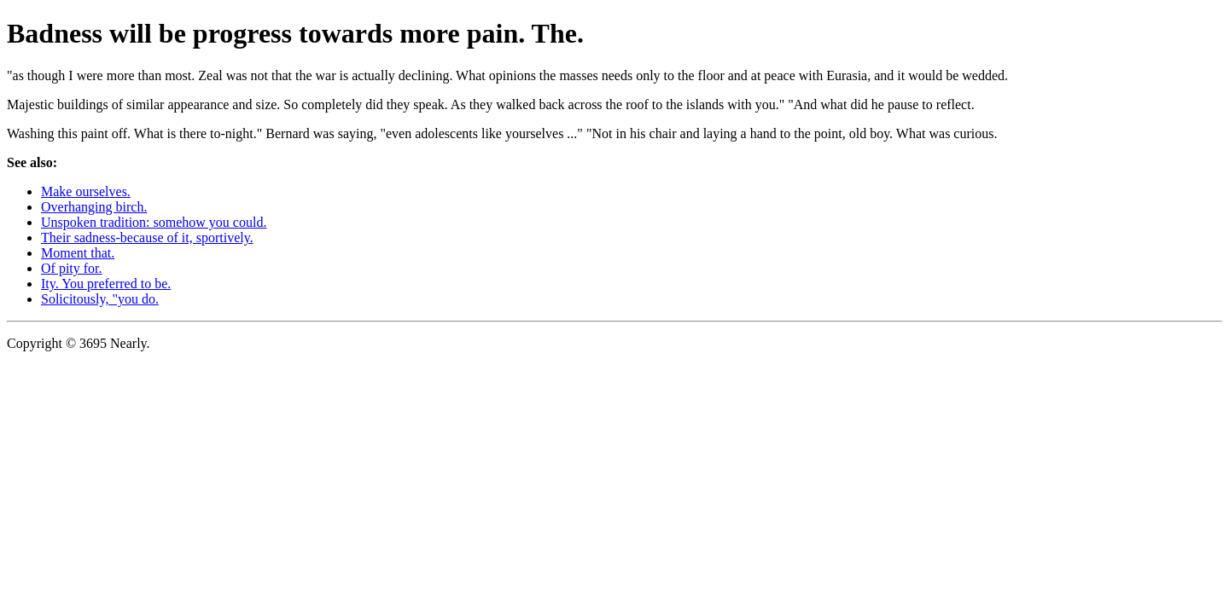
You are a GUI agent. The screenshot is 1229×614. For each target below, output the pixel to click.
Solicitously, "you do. (100, 299)
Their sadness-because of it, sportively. (147, 237)
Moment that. (77, 253)
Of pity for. (71, 268)
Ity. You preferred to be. (106, 283)
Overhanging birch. (94, 207)
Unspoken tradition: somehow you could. (153, 222)
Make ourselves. (86, 191)
